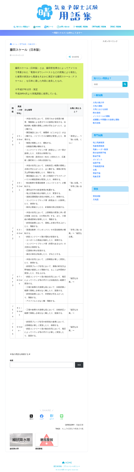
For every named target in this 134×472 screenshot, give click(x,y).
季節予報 (96, 173)
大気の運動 (97, 106)
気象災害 (79, 425)
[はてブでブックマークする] (52, 417)
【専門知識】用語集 (98, 27)
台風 (95, 170)
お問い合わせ (63, 26)
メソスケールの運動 (101, 116)
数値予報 (96, 156)
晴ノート (48, 26)
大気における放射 (100, 109)
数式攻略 (96, 123)
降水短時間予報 (99, 153)
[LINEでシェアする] (61, 417)
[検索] (124, 84)
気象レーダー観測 (100, 149)
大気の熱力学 (98, 103)
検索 (11, 360)
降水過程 (96, 113)
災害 (70, 429)
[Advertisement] (110, 57)
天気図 (95, 200)
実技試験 (96, 196)
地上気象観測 (98, 143)
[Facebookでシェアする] (42, 417)
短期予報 (96, 163)
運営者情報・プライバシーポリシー (66, 466)
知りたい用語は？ (21, 26)
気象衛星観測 (98, 146)
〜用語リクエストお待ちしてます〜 (67, 33)
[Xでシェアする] (32, 417)
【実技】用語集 (115, 27)
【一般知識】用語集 (80, 27)
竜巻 (76, 429)
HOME (37, 26)
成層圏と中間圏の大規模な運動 (106, 120)
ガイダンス (97, 160)
